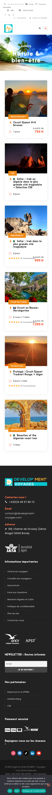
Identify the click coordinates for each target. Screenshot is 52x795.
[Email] (26, 664)
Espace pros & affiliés (18, 692)
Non (17, 791)
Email (31, 4)
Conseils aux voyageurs (19, 578)
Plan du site (13, 613)
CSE (9, 705)
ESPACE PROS (28, 10)
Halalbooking (14, 699)
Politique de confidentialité (20, 606)
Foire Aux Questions (17, 592)
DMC (12, 10)
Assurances (13, 585)
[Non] (48, 785)
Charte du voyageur (17, 571)
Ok (10, 791)
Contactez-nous (15, 620)
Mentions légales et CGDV (20, 599)
